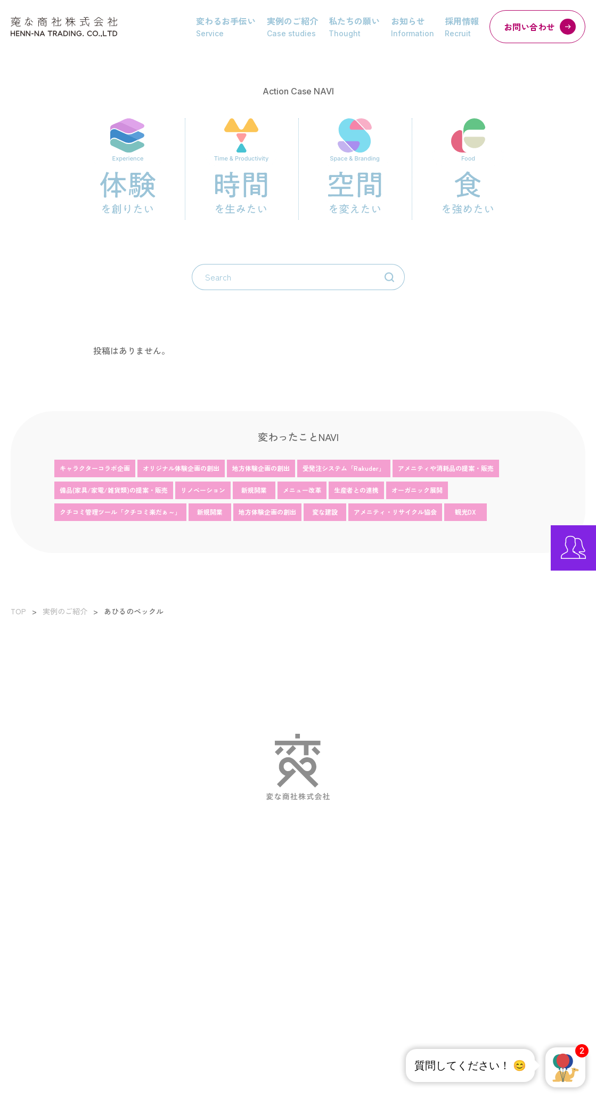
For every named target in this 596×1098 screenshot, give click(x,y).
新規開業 (254, 489)
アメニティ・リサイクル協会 (395, 511)
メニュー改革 (302, 489)
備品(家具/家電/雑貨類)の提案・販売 (114, 489)
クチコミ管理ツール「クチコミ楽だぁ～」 (120, 511)
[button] (565, 1067)
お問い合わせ (540, 27)
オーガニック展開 (417, 489)
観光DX (465, 511)
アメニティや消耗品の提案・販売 (446, 467)
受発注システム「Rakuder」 (344, 467)
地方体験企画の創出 (261, 467)
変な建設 (325, 511)
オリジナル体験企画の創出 (181, 467)
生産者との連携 (356, 489)
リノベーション (203, 489)
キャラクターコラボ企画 (95, 467)
